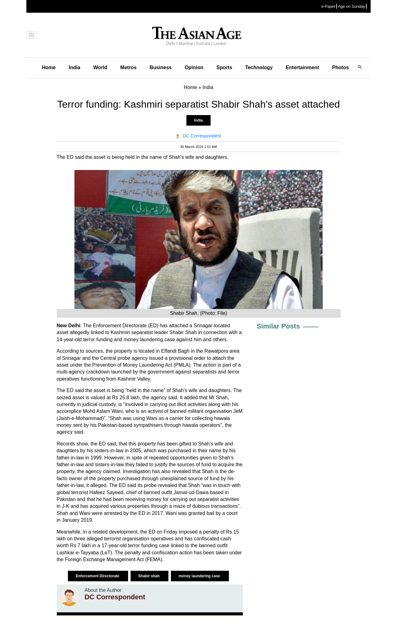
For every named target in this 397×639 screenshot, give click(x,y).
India (74, 67)
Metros (128, 67)
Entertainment (302, 67)
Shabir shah (149, 576)
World (100, 67)
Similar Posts (278, 326)
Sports (224, 67)
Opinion (194, 67)
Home (49, 67)
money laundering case (200, 576)
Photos (340, 67)
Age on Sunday (351, 6)
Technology (259, 67)
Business (160, 67)
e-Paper (328, 6)
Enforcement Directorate (98, 576)
